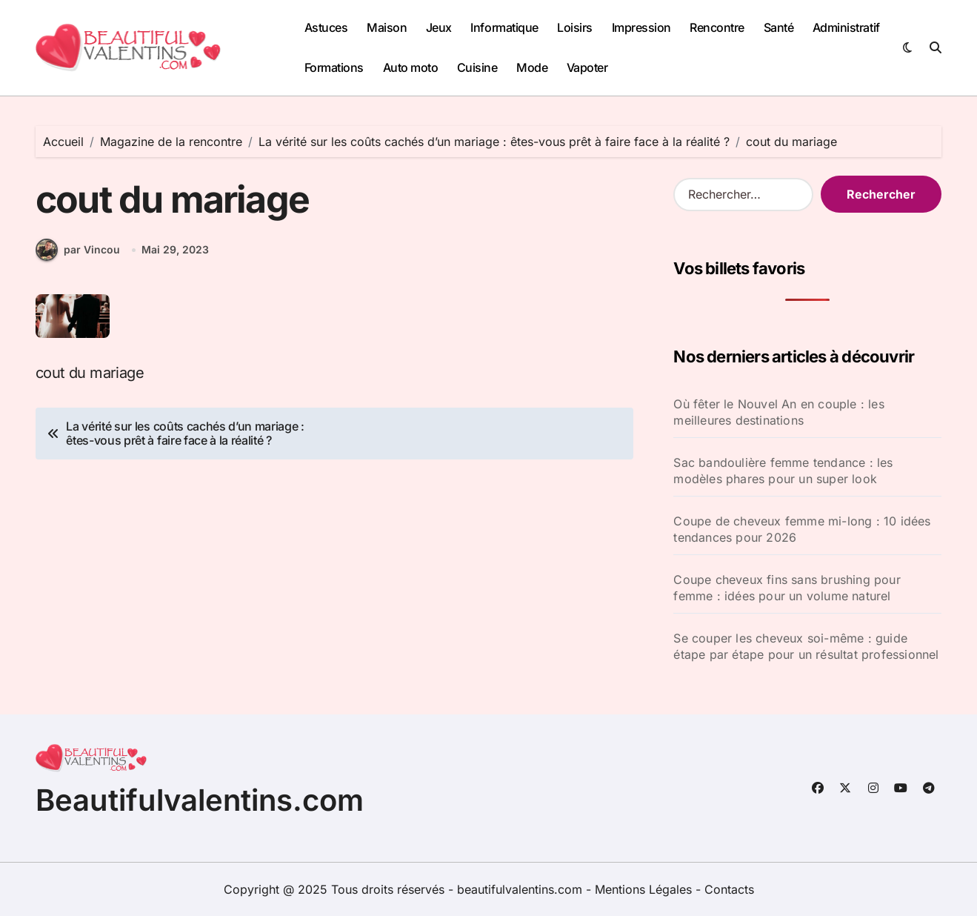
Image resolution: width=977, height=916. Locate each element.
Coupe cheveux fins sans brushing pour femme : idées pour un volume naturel (786, 587)
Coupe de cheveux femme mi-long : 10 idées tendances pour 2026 (801, 529)
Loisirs (575, 27)
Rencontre (717, 27)
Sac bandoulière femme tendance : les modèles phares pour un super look (783, 470)
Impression (641, 27)
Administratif (846, 27)
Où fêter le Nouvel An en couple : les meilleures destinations (778, 412)
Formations (334, 67)
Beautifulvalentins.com (200, 800)
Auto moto (411, 67)
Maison (387, 27)
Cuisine (477, 67)
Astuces (326, 27)
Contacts (729, 889)
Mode (531, 67)
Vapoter (587, 67)
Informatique (504, 27)
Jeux (439, 27)
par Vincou (78, 250)
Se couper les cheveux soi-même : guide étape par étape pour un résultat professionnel (805, 646)
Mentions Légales (645, 889)
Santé (779, 27)
